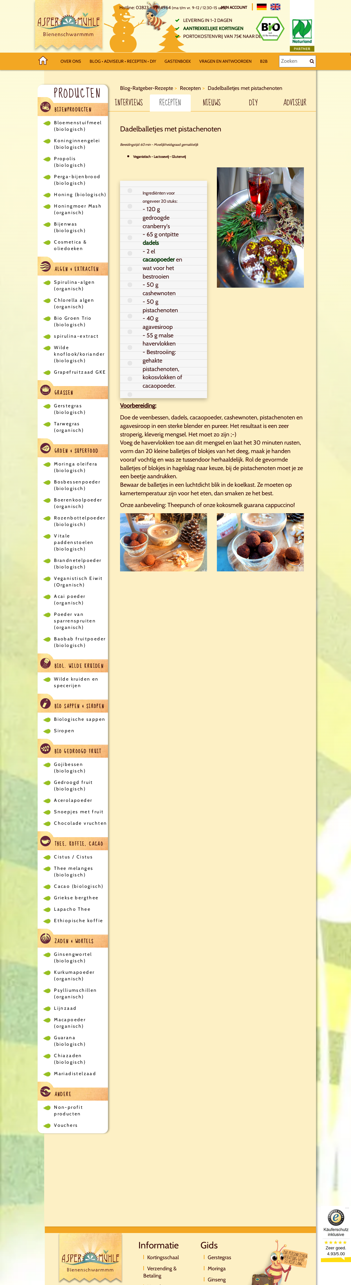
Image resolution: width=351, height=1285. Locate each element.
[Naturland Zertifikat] (302, 34)
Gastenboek (178, 61)
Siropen (64, 731)
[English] (275, 7)
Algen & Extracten (69, 267)
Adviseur (295, 103)
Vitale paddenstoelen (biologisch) (74, 542)
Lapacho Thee (72, 909)
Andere (56, 1092)
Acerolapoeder (73, 800)
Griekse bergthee (76, 898)
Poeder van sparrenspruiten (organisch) (75, 620)
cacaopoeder (159, 259)
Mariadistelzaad (75, 1073)
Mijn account (234, 7)
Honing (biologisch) (80, 194)
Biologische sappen (79, 719)
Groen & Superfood (69, 449)
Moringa (217, 1268)
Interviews (129, 103)
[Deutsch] (262, 7)
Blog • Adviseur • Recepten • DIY (123, 61)
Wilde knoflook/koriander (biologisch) (79, 354)
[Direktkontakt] (278, 1267)
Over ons (71, 61)
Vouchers (66, 1125)
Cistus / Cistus (73, 857)
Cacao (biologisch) (78, 886)
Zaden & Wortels (67, 939)
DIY (253, 103)
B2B (264, 61)
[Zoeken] (297, 61)
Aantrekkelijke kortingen (213, 28)
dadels (151, 242)
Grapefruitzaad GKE (80, 372)
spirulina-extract (76, 336)
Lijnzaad (65, 1008)
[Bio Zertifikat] (270, 28)
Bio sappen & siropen (72, 704)
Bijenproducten (66, 108)
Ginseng (217, 1280)
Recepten (170, 103)
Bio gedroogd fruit (71, 749)
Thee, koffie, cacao (71, 842)
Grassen (56, 391)
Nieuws (211, 103)
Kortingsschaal (163, 1257)
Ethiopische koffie (78, 920)
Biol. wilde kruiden (72, 664)
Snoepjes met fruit (79, 812)
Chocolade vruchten (80, 823)
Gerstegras (219, 1257)
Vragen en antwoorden (225, 61)
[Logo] (68, 26)
